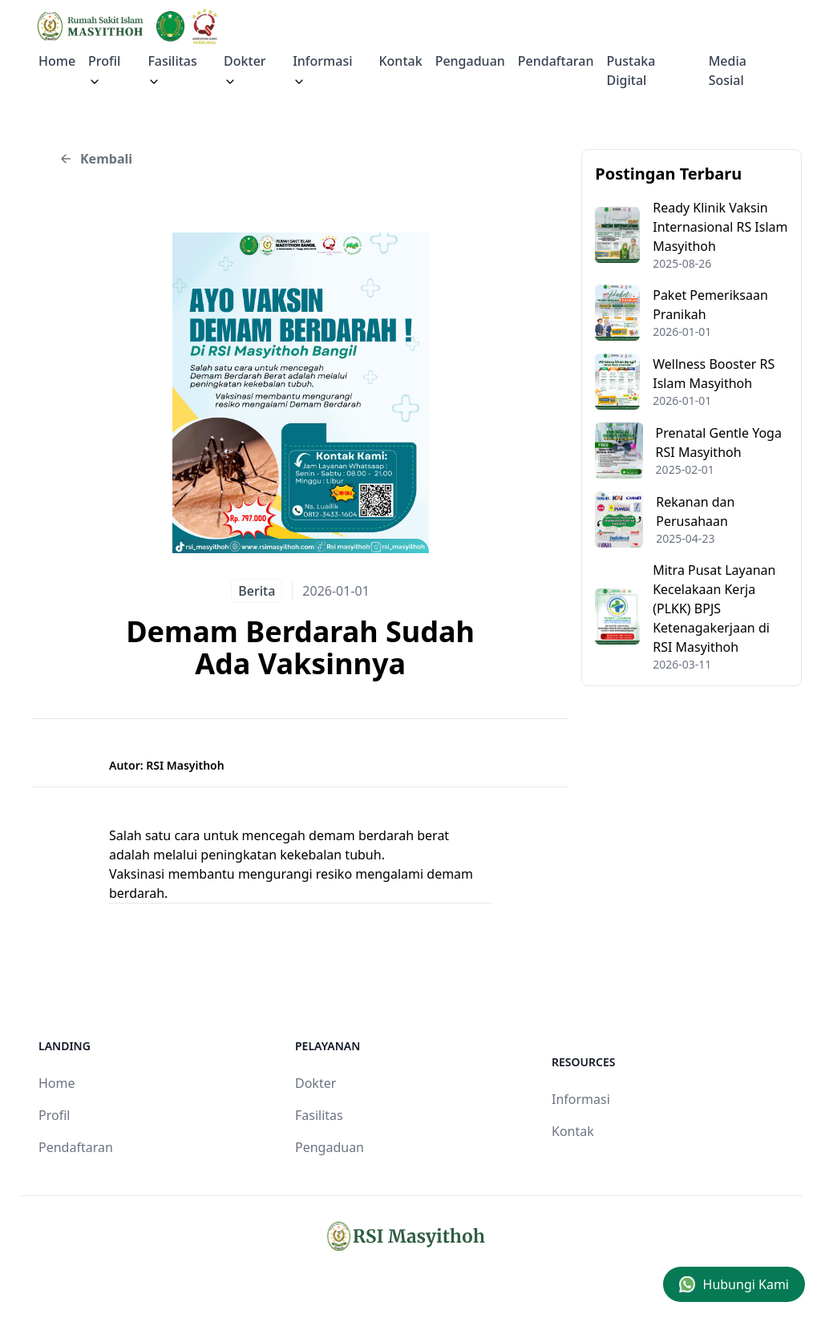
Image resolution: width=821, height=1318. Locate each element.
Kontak (400, 61)
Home (56, 61)
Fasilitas (172, 70)
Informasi (322, 70)
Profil (54, 1115)
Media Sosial (727, 70)
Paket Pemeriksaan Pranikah (710, 304)
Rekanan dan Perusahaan (695, 511)
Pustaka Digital (631, 70)
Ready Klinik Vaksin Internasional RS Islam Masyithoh (720, 227)
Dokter (245, 70)
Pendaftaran (556, 61)
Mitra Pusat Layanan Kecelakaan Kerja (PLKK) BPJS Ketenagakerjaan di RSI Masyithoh (714, 608)
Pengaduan (470, 61)
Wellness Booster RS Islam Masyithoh (713, 373)
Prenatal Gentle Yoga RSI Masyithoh (719, 442)
